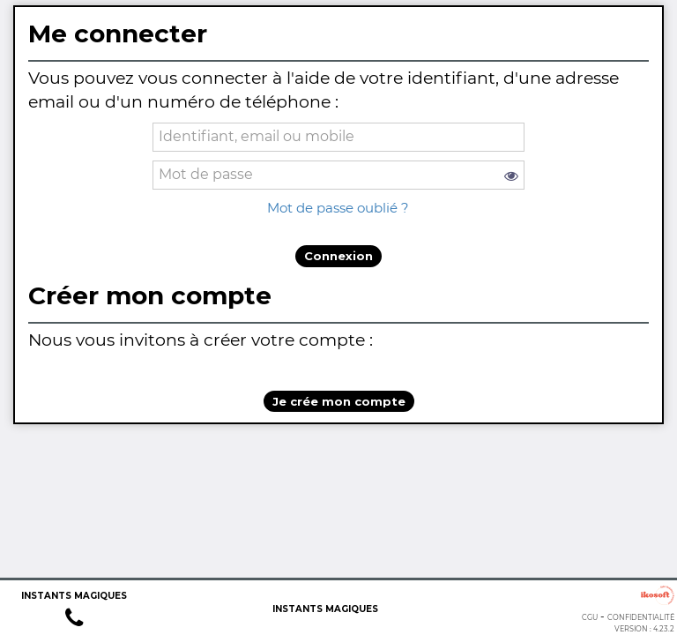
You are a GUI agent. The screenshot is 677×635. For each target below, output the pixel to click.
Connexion (338, 256)
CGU (590, 617)
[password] (338, 175)
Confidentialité (640, 617)
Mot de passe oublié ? (338, 207)
